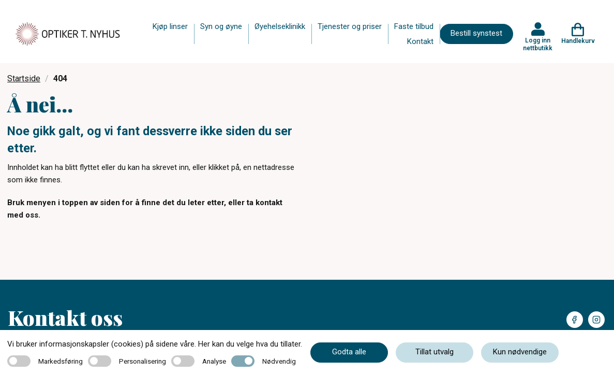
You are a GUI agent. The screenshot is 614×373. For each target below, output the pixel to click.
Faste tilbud (413, 26)
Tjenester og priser (350, 26)
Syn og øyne (221, 26)
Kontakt (420, 41)
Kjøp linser (170, 26)
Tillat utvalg (434, 351)
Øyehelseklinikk (279, 26)
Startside (23, 78)
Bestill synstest (476, 33)
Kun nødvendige (520, 351)
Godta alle (349, 351)
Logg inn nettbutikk (537, 44)
